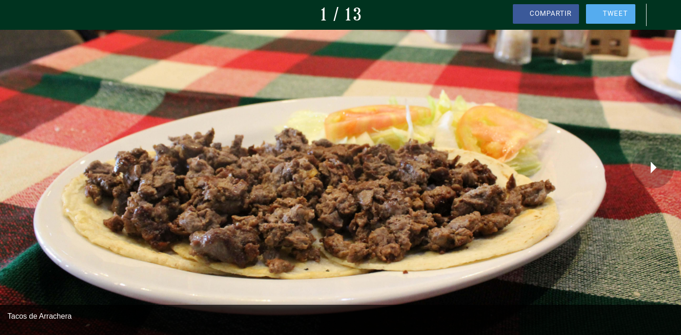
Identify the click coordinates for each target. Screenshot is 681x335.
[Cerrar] (18, 14)
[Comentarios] (662, 15)
